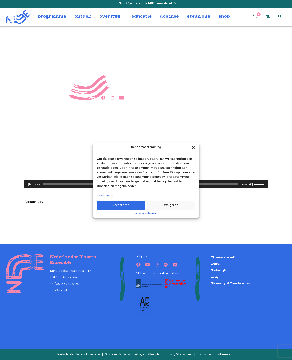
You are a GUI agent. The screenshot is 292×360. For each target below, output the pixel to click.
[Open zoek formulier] (280, 17)
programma (52, 16)
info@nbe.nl (58, 290)
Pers (215, 263)
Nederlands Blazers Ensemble (78, 354)
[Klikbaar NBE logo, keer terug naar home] (18, 17)
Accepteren (121, 205)
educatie (141, 16)
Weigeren (171, 205)
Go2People (151, 354)
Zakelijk (218, 270)
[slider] (260, 184)
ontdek (82, 16)
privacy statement (146, 213)
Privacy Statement (178, 354)
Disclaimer (204, 354)
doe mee (169, 16)
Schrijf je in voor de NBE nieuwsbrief (146, 3)
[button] (193, 147)
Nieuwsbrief (223, 257)
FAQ (214, 276)
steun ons (198, 16)
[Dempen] (251, 184)
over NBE (110, 16)
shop (224, 16)
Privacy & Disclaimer (230, 283)
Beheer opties (105, 195)
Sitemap (223, 354)
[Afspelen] (30, 184)
